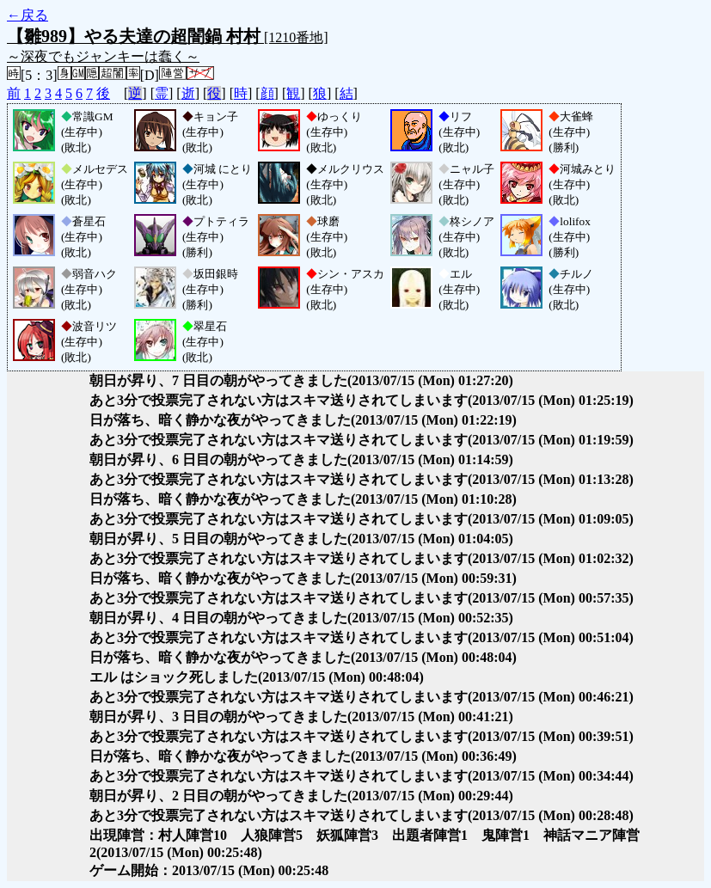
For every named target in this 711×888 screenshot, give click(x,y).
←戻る (27, 15)
